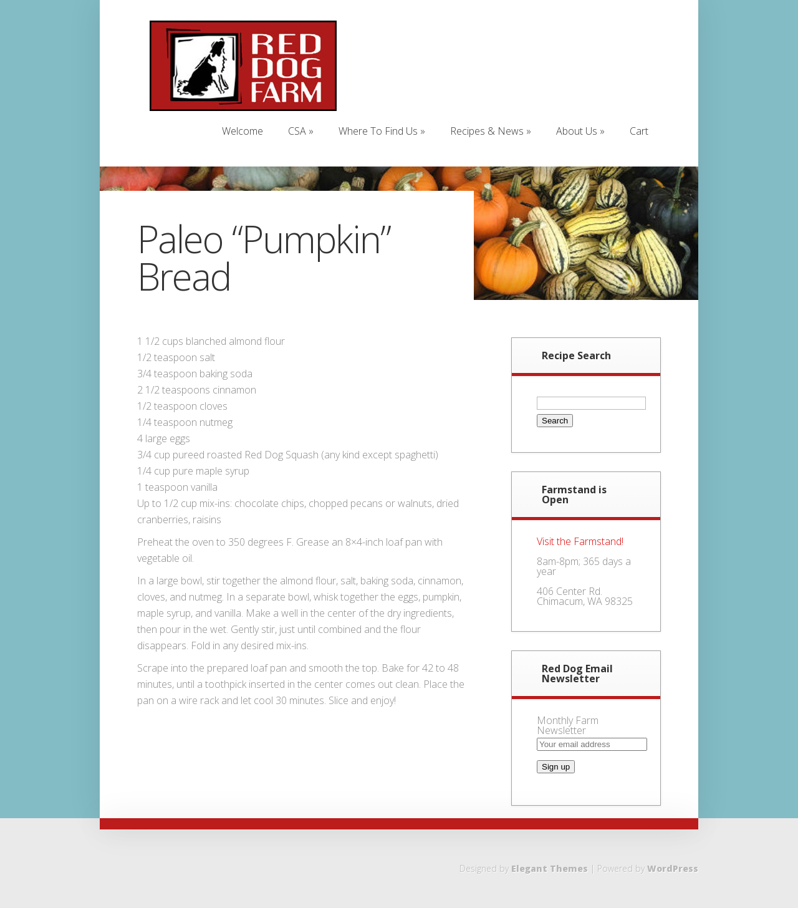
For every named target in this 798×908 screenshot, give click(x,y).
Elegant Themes (549, 868)
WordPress (672, 868)
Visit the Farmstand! (580, 541)
